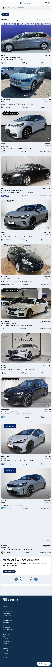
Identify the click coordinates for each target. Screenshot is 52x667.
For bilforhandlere (7, 639)
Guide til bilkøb (7, 627)
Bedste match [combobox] (41, 20)
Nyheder (5, 625)
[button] (26, 38)
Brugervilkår (6, 643)
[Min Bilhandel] (49, 3)
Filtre (5, 14)
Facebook (5, 651)
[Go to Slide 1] (24, 95)
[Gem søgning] (44, 664)
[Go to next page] (36, 579)
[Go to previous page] (16, 579)
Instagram (5, 653)
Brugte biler (6, 622)
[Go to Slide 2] (25, 95)
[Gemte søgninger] (42, 3)
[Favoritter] (45, 3)
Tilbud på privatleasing (9, 629)
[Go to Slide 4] (27, 95)
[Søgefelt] (27, 8)
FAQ (4, 636)
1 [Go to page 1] (20, 579)
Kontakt (5, 657)
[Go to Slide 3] (26, 95)
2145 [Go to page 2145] (31, 579)
